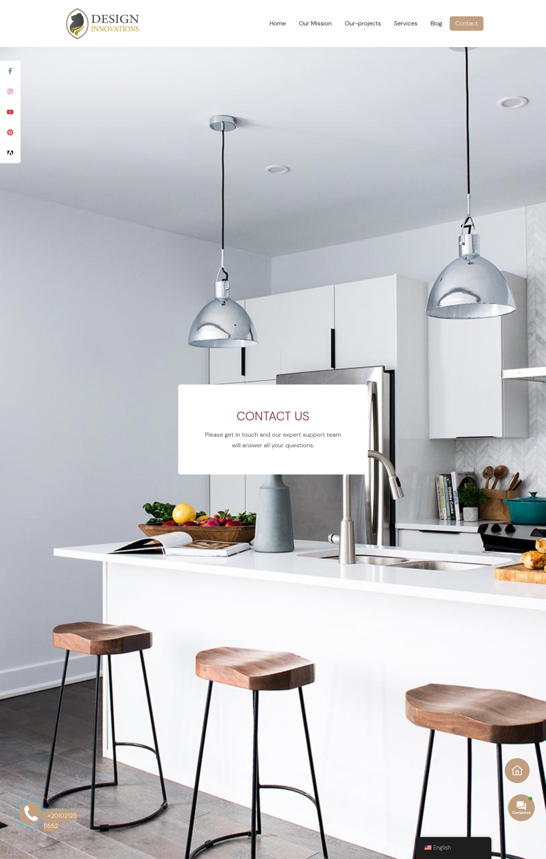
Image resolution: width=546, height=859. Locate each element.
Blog (436, 23)
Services (405, 23)
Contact (466, 23)
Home (278, 23)
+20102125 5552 (60, 821)
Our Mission (315, 23)
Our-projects (363, 23)
